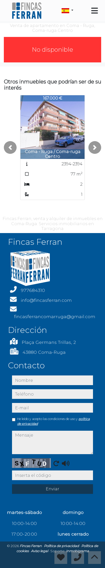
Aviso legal (40, 551)
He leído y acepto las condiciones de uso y (53, 421)
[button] (10, 147)
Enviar (52, 488)
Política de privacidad (62, 546)
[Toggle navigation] (94, 11)
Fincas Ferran (31, 546)
